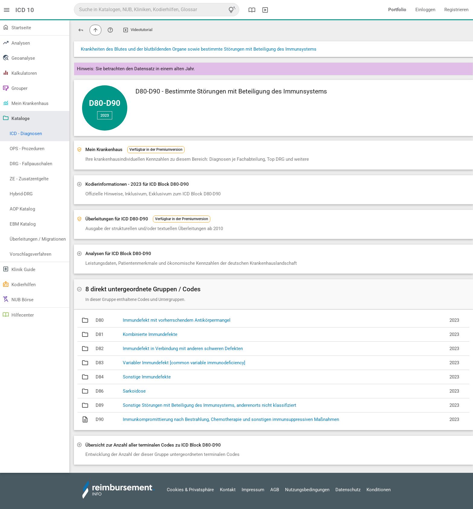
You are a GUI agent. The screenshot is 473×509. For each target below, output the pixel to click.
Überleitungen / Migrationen (38, 239)
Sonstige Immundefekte (147, 377)
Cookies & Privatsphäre (190, 489)
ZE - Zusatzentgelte (29, 179)
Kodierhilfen (19, 284)
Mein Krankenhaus (25, 103)
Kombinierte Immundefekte (150, 334)
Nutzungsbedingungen (307, 489)
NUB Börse (17, 299)
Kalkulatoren (19, 72)
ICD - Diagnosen (26, 133)
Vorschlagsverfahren (30, 254)
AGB (274, 489)
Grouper (14, 87)
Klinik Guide (18, 269)
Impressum (253, 489)
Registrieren (456, 9)
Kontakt (228, 489)
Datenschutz (347, 489)
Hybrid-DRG (21, 194)
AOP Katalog (22, 209)
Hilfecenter (18, 314)
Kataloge (16, 118)
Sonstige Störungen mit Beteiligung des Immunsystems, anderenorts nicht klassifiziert (209, 405)
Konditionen (379, 489)
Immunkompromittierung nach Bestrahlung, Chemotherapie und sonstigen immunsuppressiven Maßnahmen (231, 419)
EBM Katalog (23, 224)
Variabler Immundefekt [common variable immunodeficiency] (184, 362)
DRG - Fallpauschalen (31, 163)
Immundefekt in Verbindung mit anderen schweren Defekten (183, 348)
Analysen (16, 42)
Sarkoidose (134, 391)
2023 (104, 115)
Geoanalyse (18, 57)
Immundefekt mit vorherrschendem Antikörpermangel (176, 320)
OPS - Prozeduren (27, 148)
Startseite (16, 27)
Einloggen (425, 9)
